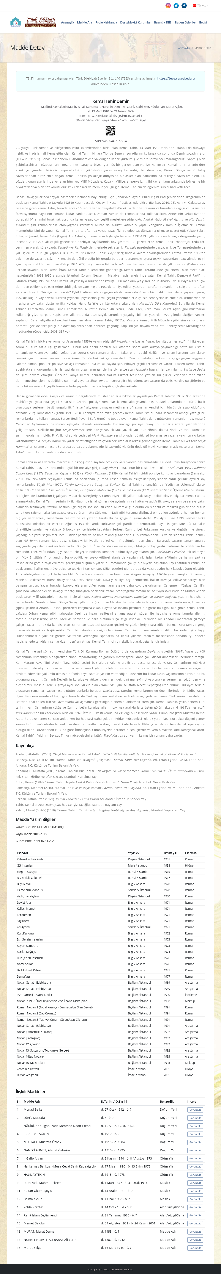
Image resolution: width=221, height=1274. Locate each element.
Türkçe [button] (200, 5)
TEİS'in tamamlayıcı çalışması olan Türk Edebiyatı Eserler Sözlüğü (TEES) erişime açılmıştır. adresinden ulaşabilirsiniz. (110, 81)
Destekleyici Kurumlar (135, 22)
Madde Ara (84, 22)
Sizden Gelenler (185, 22)
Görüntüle (195, 1109)
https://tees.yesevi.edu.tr (176, 78)
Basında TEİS (163, 22)
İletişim (204, 22)
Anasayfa (67, 22)
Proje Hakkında (106, 22)
